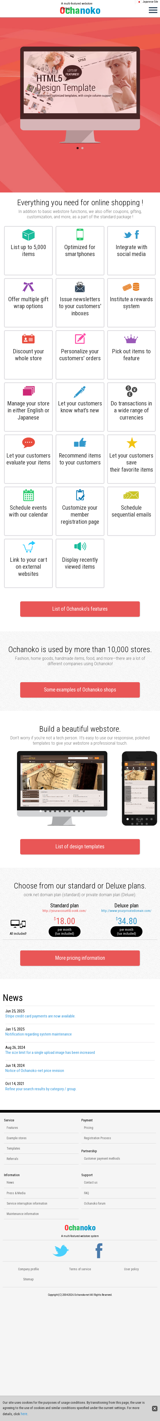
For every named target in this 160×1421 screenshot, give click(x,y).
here (24, 1414)
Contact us (91, 1182)
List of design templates (80, 847)
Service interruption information (27, 1203)
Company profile (28, 1269)
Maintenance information (23, 1214)
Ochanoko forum (95, 1203)
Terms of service (80, 1269)
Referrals (12, 1159)
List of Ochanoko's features (80, 609)
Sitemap (28, 1279)
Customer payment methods (102, 1158)
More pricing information (80, 958)
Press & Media (16, 1193)
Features (12, 1128)
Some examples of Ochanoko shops (80, 690)
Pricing (88, 1128)
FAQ (86, 1193)
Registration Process (97, 1138)
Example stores (17, 1138)
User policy (131, 1269)
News (10, 1182)
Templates (13, 1148)
